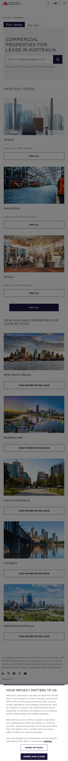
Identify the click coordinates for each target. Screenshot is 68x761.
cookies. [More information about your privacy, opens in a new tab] (47, 747)
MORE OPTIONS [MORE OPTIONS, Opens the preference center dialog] (34, 753)
